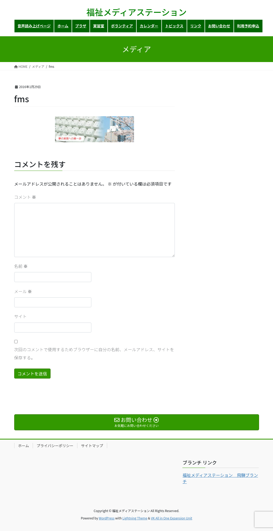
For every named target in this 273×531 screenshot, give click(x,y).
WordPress (107, 518)
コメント (25, 197)
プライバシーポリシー (55, 445)
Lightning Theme (134, 518)
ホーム (23, 445)
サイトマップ (92, 445)
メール (23, 291)
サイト (20, 316)
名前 (21, 266)
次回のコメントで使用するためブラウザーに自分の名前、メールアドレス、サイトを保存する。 (94, 353)
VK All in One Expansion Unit (171, 518)
